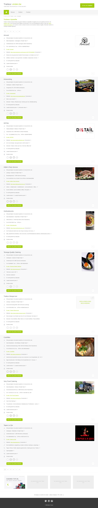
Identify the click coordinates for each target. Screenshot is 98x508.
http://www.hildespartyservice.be (17, 184)
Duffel (13, 84)
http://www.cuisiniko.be (15, 354)
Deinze (16, 386)
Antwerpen (8, 84)
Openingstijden (10, 450)
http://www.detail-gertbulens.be (17, 140)
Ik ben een (87, 5)
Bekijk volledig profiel (14, 73)
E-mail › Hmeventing (10, 93)
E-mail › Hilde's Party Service (12, 181)
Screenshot (38, 52)
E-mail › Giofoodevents (11, 225)
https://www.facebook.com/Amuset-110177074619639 (22, 52)
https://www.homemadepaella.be (17, 96)
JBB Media (48, 504)
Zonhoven (13, 301)
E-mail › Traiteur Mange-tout (12, 310)
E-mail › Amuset (9, 49)
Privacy (51, 504)
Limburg (8, 172)
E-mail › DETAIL (10, 137)
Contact (28, 12)
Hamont (13, 172)
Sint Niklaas (17, 342)
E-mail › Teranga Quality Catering (13, 266)
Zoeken (20, 12)
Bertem (16, 128)
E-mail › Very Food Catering (12, 395)
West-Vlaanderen (10, 40)
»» (19, 31)
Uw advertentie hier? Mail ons (37, 482)
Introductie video (23, 107)
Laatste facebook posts (12, 63)
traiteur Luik (6, 23)
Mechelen (14, 430)
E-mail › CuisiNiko (10, 351)
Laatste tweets (10, 195)
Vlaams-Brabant (10, 128)
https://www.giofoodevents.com (17, 228)
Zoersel (14, 257)
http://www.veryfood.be (15, 398)
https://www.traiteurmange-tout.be (17, 313)
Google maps (24, 40)
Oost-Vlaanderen (10, 216)
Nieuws (13, 12)
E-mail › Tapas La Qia (11, 439)
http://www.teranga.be (15, 269)
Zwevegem (17, 40)
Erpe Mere (17, 216)
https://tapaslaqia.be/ (15, 442)
